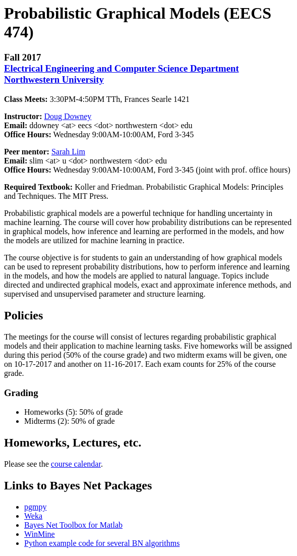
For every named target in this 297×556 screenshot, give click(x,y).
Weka (33, 516)
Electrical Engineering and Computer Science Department (121, 68)
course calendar (76, 464)
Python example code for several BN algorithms (102, 543)
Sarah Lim (68, 151)
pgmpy (35, 507)
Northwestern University (54, 79)
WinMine (39, 534)
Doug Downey (68, 116)
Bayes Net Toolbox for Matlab (73, 525)
